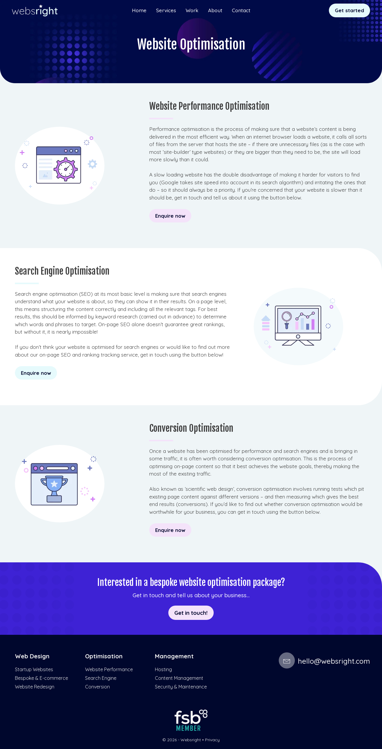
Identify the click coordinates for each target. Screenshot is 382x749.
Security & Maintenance (181, 687)
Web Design (32, 656)
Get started (349, 10)
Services (166, 10)
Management (174, 656)
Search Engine (100, 678)
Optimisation (104, 656)
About (215, 10)
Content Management (179, 678)
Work (192, 10)
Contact (241, 10)
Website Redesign (34, 687)
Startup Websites (34, 669)
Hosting (163, 669)
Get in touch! (191, 612)
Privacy (212, 739)
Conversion (97, 687)
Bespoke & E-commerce (41, 678)
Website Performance (109, 669)
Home (139, 10)
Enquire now (170, 216)
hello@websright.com (324, 661)
